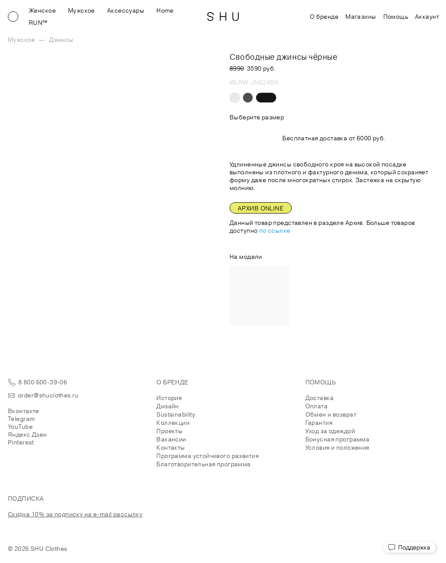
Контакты (170, 447)
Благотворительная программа (203, 464)
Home (165, 10)
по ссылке (275, 230)
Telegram (21, 419)
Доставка (319, 398)
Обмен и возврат (330, 414)
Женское (42, 10)
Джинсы (61, 40)
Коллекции (172, 423)
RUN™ (38, 23)
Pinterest (21, 442)
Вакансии (171, 439)
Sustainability (175, 414)
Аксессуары (125, 10)
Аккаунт (427, 16)
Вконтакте (23, 411)
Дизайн (167, 406)
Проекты (169, 431)
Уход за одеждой (330, 431)
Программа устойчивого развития (207, 456)
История (169, 398)
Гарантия (318, 423)
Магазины (360, 16)
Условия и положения (337, 447)
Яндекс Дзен (27, 434)
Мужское (81, 10)
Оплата (316, 406)
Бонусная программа (337, 439)
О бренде (324, 16)
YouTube (20, 427)
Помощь (396, 16)
